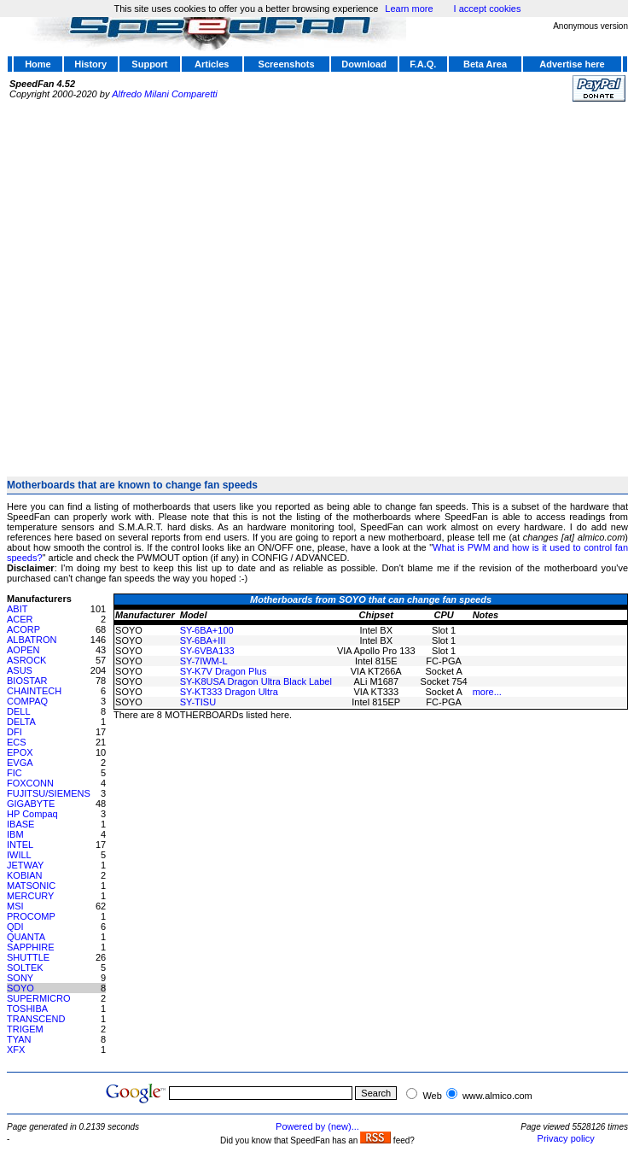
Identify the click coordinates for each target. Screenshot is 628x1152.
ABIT (17, 609)
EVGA (20, 762)
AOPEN (23, 650)
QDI (15, 926)
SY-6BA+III (203, 640)
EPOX (20, 752)
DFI (14, 732)
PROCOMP (31, 916)
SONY (20, 978)
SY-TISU (198, 702)
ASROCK (26, 660)
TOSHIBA (27, 1008)
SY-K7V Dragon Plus (223, 671)
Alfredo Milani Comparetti (165, 94)
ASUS (19, 670)
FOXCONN (30, 783)
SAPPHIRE (31, 947)
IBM (15, 834)
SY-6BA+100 (207, 630)
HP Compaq (32, 814)
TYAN (19, 1039)
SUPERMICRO (39, 998)
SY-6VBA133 (207, 651)
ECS (16, 742)
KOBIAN (25, 875)
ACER (20, 619)
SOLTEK (25, 967)
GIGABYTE (31, 803)
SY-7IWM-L (204, 661)
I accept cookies (487, 8)
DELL (19, 711)
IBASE (20, 824)
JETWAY (25, 865)
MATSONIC (31, 885)
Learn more (409, 8)
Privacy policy (566, 1138)
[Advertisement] (177, 281)
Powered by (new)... (317, 1126)
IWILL (19, 855)
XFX (16, 1049)
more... (487, 692)
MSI (15, 906)
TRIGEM (25, 1029)
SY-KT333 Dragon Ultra (229, 692)
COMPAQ (27, 701)
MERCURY (30, 896)
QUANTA (26, 937)
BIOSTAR (27, 680)
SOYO (20, 988)
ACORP (23, 629)
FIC (14, 773)
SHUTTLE (28, 957)
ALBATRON (31, 639)
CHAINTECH (34, 691)
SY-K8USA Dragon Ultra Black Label (256, 681)
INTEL (20, 844)
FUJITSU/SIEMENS (48, 793)
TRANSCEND (36, 1019)
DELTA (21, 721)
